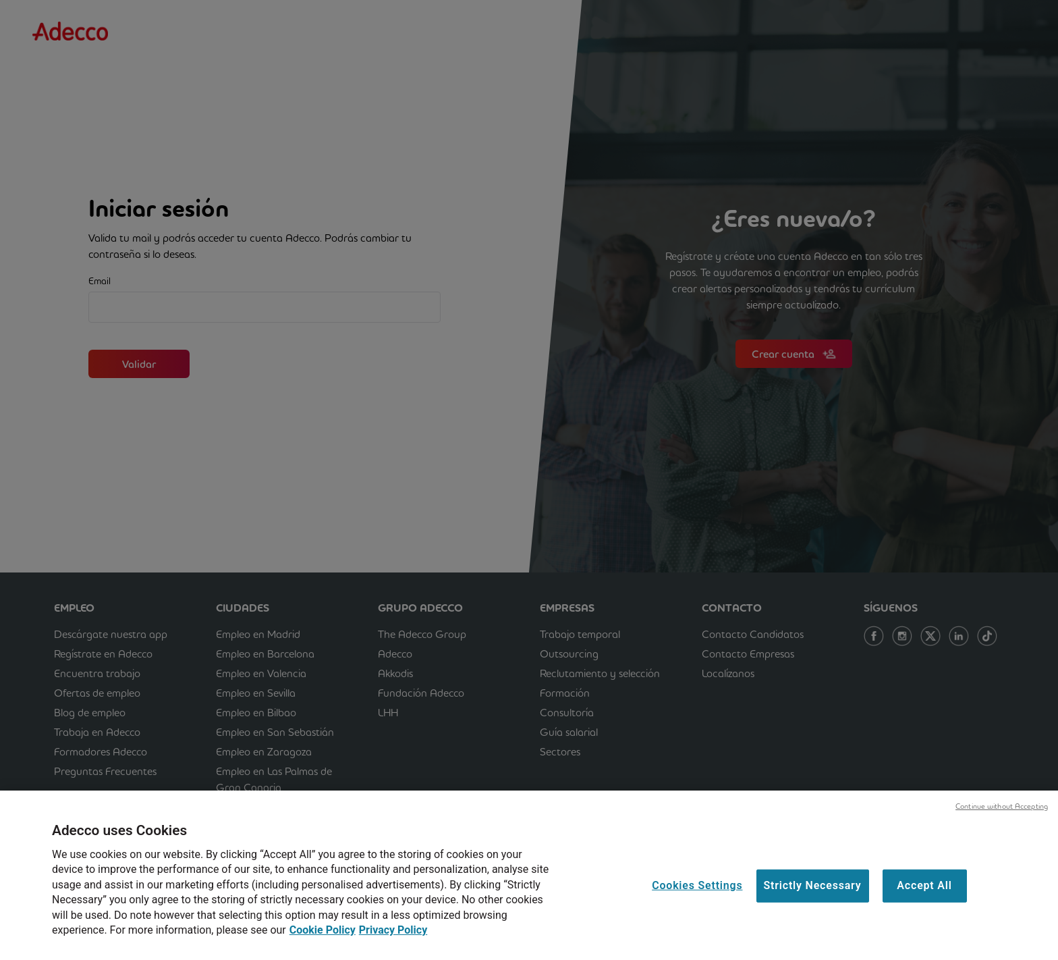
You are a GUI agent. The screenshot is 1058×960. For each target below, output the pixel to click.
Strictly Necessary (813, 894)
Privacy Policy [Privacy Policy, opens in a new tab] (393, 938)
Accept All (924, 894)
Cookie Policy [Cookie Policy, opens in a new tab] (322, 938)
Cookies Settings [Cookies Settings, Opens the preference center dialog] (697, 894)
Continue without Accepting (1001, 814)
